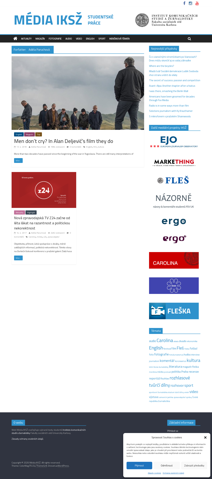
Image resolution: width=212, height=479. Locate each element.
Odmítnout (167, 465)
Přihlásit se (172, 431)
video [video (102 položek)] (193, 391)
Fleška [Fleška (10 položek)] (186, 348)
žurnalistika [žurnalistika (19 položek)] (164, 401)
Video (79, 38)
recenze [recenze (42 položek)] (194, 371)
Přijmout (139, 465)
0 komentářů (74, 146)
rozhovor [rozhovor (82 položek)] (177, 385)
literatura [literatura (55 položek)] (175, 366)
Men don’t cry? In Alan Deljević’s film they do (63, 141)
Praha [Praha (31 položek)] (184, 372)
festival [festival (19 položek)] (167, 348)
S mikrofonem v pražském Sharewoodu (170, 116)
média (39, 236)
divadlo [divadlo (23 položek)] (182, 341)
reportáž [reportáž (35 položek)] (154, 378)
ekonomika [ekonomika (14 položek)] (192, 341)
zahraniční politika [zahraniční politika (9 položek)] (166, 397)
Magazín (40, 38)
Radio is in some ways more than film (169, 106)
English (90, 38)
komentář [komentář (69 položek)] (167, 360)
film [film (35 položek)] (173, 348)
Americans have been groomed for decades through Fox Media (172, 98)
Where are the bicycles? (161, 66)
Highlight (31, 212)
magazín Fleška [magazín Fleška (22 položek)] (191, 367)
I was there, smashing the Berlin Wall (168, 91)
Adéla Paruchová (38, 146)
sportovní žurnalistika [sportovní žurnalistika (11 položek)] (158, 392)
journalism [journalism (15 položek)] (154, 361)
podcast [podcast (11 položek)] (167, 371)
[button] (205, 437)
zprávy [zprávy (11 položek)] (189, 397)
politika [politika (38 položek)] (176, 371)
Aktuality (26, 38)
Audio (68, 38)
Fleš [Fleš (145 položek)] (180, 348)
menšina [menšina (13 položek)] (153, 371)
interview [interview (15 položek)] (195, 354)
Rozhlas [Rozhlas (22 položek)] (164, 378)
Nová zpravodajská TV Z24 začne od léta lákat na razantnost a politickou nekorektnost (42, 223)
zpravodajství (53, 236)
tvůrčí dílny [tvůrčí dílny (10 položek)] (179, 392)
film (95, 146)
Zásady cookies (154, 473)
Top (38, 134)
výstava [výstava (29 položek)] (154, 397)
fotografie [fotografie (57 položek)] (161, 354)
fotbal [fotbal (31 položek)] (193, 348)
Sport (101, 38)
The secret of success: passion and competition (174, 80)
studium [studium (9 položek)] (171, 392)
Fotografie (55, 38)
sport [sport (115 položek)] (188, 385)
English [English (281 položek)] (156, 347)
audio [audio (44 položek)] (152, 341)
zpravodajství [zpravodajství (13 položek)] (180, 397)
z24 (45, 236)
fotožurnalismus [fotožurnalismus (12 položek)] (176, 354)
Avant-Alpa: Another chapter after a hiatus (172, 86)
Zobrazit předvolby (194, 465)
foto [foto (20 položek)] (151, 354)
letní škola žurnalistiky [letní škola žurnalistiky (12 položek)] (158, 367)
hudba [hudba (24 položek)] (187, 354)
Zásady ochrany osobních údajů (27, 438)
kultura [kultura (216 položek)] (193, 360)
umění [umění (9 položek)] (186, 392)
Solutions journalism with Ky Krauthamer (171, 111)
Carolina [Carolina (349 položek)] (165, 340)
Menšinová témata (119, 38)
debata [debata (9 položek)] (176, 341)
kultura (101, 146)
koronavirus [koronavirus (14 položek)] (180, 361)
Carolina (32, 236)
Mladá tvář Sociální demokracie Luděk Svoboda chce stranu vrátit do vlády (173, 73)
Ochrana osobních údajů (173, 473)
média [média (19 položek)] (160, 372)
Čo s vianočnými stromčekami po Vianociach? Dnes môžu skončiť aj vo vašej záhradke (173, 59)
